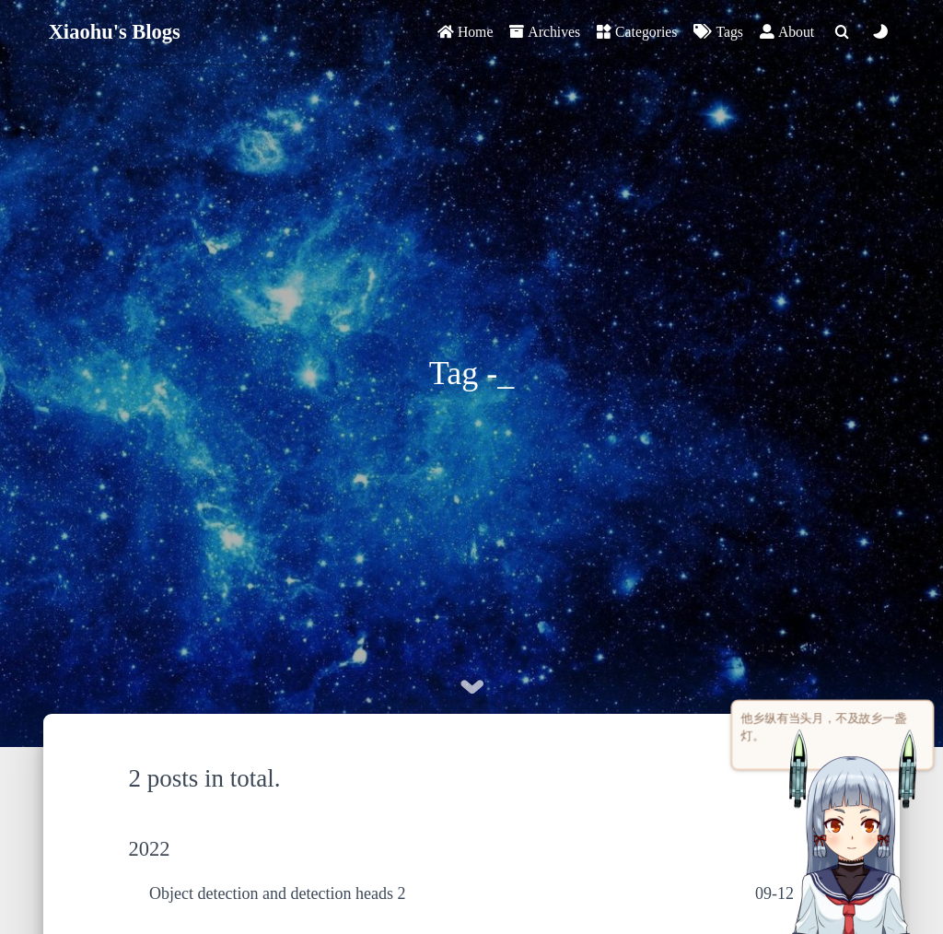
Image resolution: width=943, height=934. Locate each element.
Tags (717, 32)
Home (465, 32)
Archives (544, 32)
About (787, 32)
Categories (637, 32)
